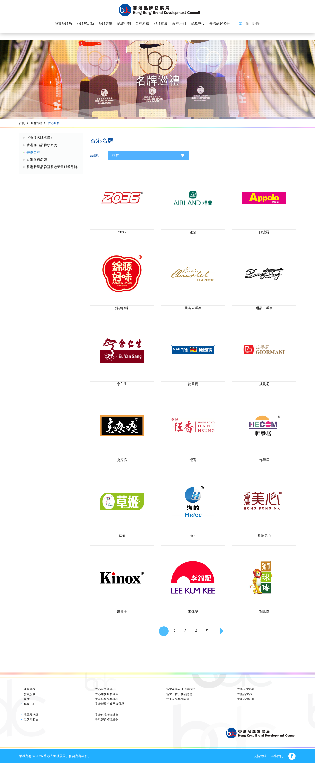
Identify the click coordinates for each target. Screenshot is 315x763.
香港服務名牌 (36, 160)
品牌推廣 (160, 23)
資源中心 (197, 23)
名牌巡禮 (142, 23)
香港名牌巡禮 (246, 689)
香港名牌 (54, 123)
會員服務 (29, 694)
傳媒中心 (29, 704)
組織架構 (29, 689)
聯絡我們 (277, 756)
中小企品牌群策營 (177, 699)
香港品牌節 (244, 694)
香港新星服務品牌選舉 (109, 704)
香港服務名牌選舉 (106, 694)
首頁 (22, 123)
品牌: (94, 156)
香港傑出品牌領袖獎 (41, 145)
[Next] (222, 631)
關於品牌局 (63, 23)
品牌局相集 (31, 719)
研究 (27, 699)
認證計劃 (124, 23)
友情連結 (260, 756)
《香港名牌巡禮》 (40, 138)
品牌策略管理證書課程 (180, 689)
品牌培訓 (179, 23)
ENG (256, 23)
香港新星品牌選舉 (106, 699)
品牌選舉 (105, 23)
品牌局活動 (85, 23)
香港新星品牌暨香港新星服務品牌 (52, 167)
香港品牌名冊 (219, 23)
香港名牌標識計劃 (106, 715)
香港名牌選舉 (104, 689)
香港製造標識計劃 (106, 719)
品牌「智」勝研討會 (179, 694)
